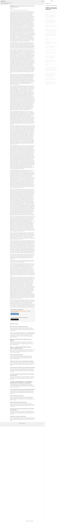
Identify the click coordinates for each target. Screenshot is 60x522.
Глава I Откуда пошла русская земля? (18, 416)
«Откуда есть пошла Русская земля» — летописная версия (22, 332)
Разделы (24, 423)
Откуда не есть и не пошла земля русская (19, 326)
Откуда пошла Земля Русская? (16, 354)
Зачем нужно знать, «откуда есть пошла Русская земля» (22, 361)
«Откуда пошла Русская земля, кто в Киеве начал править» (22, 367)
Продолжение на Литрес (14, 319)
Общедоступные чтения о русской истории (51, 5)
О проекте (20, 423)
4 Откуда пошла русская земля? (16, 395)
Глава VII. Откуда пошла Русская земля (18, 402)
